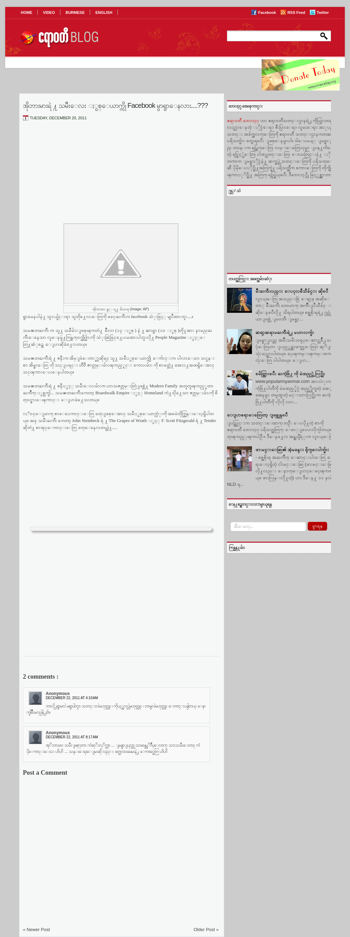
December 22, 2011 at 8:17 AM (72, 737)
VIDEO (49, 12)
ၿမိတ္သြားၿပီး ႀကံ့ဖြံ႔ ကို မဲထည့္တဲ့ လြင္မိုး (290, 373)
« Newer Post (36, 929)
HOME (26, 12)
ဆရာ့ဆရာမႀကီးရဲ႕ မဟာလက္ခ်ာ (284, 332)
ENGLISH (103, 12)
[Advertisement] (121, 178)
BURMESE (75, 12)
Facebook (267, 12)
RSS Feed (296, 12)
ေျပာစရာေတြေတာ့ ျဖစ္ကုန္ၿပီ (257, 415)
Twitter (323, 12)
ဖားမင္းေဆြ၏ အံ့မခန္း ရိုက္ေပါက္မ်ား (292, 449)
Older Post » (206, 929)
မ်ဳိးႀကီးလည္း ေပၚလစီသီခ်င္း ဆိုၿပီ (291, 291)
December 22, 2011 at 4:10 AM (72, 698)
